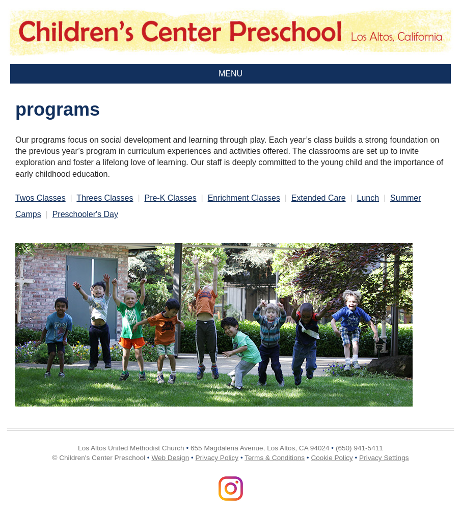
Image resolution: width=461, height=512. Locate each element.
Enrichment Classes (244, 198)
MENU (230, 73)
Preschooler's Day (85, 214)
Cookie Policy (331, 458)
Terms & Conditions (275, 458)
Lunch (368, 198)
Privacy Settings (384, 458)
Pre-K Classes (170, 198)
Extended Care (318, 198)
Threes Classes (104, 198)
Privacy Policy (217, 458)
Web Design (170, 458)
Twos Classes (40, 198)
